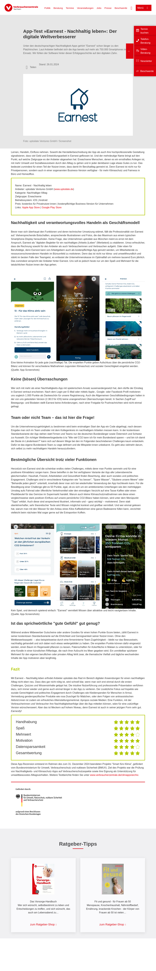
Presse (108, 8)
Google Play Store (52, 207)
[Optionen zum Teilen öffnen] (31, 67)
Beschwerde (121, 8)
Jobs (99, 8)
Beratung (58, 8)
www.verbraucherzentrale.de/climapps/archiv (114, 775)
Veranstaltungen (85, 8)
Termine (70, 8)
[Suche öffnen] (131, 8)
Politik (47, 8)
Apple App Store (31, 207)
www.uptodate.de (64, 189)
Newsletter (146, 61)
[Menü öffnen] (143, 8)
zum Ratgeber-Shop (42, 924)
